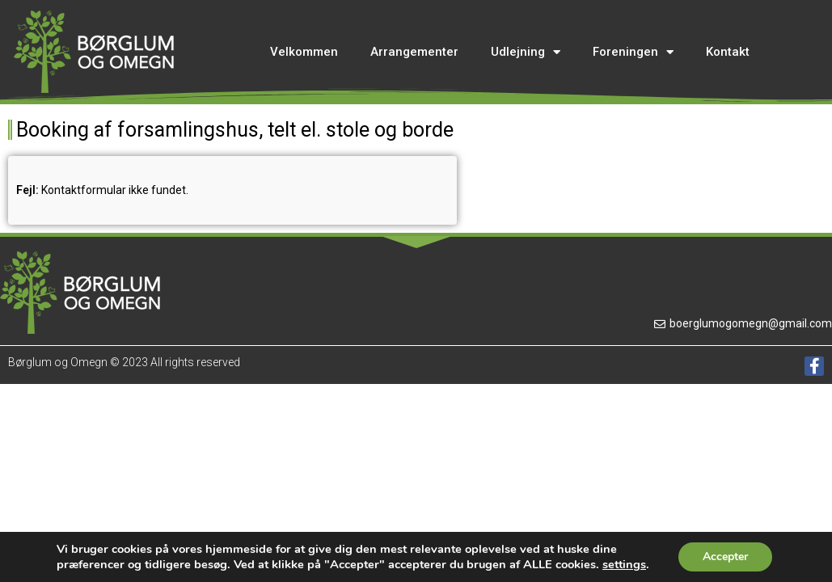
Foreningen (633, 52)
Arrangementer (414, 51)
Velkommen (304, 51)
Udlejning (525, 52)
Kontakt (728, 51)
